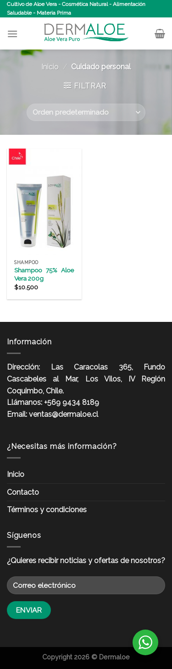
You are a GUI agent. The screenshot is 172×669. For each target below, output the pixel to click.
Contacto (23, 492)
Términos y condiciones (47, 509)
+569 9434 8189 (71, 402)
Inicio (50, 66)
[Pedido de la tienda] (86, 113)
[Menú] (12, 33)
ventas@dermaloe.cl (63, 414)
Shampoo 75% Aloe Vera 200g (44, 274)
